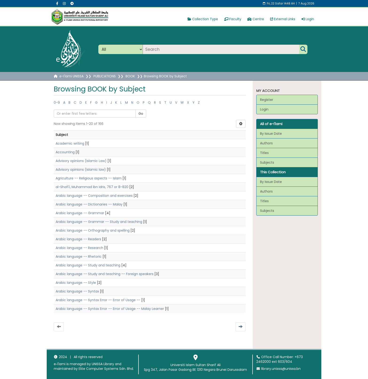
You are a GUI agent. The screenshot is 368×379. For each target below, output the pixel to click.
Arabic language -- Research (79, 247)
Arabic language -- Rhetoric (79, 256)
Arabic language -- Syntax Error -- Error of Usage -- (98, 300)
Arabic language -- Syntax (77, 291)
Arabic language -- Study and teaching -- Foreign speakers (104, 274)
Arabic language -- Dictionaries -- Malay (89, 204)
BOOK (130, 76)
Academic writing (70, 143)
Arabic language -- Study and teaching (88, 265)
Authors (266, 143)
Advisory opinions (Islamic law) (81, 169)
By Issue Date (271, 133)
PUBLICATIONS (104, 76)
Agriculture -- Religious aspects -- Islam (89, 178)
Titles (264, 152)
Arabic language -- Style (76, 282)
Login (307, 19)
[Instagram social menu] (64, 3)
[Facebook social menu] (57, 3)
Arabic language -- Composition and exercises (94, 195)
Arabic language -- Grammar (80, 213)
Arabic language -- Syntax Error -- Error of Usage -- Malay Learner (110, 308)
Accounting (65, 152)
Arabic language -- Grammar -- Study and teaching (99, 221)
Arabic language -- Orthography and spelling (93, 230)
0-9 (57, 102)
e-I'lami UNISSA (71, 76)
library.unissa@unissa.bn (278, 368)
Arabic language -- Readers (78, 239)
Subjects (267, 162)
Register (266, 99)
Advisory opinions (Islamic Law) (81, 160)
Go (140, 113)
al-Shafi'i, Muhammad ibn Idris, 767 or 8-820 (92, 187)
